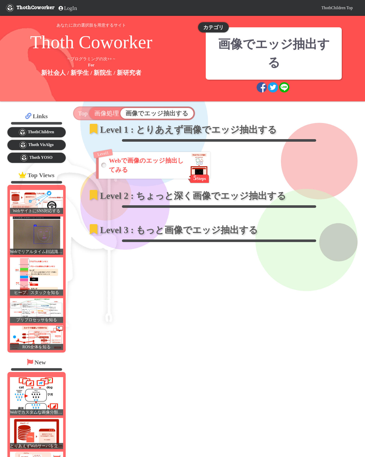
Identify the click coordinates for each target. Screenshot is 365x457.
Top (83, 113)
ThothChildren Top (337, 8)
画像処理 (106, 113)
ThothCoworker (35, 7)
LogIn (68, 8)
